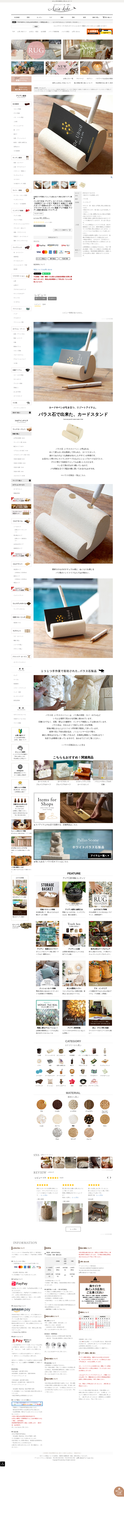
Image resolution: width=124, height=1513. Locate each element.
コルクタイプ (19, 475)
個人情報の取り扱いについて (83, 83)
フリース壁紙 (17, 723)
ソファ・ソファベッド (20, 688)
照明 (28, 17)
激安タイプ (17, 576)
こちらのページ (54, 1329)
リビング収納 (17, 109)
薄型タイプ (17, 582)
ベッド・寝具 (17, 692)
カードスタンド (18, 396)
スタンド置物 (17, 350)
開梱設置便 (17, 493)
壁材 (73, 17)
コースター (103, 26)
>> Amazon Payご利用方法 (19, 1332)
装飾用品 (16, 256)
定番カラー (18, 529)
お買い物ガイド (22, 31)
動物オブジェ (17, 346)
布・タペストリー (18, 252)
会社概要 (43, 31)
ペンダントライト (18, 199)
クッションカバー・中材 (20, 265)
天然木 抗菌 (19, 467)
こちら (18, 1427)
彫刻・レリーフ (18, 338)
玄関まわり (17, 146)
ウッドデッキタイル (19, 609)
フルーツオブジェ (18, 355)
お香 (15, 281)
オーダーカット (18, 489)
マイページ (80, 78)
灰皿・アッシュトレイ (20, 138)
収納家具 (16, 683)
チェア (15, 675)
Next (110, 135)
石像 (15, 342)
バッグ (15, 313)
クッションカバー (76, 26)
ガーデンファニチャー (20, 662)
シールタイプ (17, 526)
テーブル (16, 679)
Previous (36, 135)
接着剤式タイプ (18, 548)
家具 (84, 17)
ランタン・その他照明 (20, 203)
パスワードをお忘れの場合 (104, 78)
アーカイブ (42, 88)
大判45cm (24, 572)
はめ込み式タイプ (18, 544)
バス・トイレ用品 (18, 117)
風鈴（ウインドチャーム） (21, 240)
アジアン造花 (17, 215)
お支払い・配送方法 (73, 1453)
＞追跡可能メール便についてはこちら (55, 1309)
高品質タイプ (17, 569)
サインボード (17, 379)
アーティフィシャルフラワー (21, 224)
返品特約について (39, 264)
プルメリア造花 (18, 219)
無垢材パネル (17, 622)
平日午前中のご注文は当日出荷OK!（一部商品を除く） (33, 22)
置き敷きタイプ (18, 535)
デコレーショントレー (20, 359)
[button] (108, 1178)
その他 (15, 363)
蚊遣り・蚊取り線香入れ (20, 142)
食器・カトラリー (18, 162)
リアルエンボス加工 (21, 450)
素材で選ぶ (95, 17)
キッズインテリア (18, 696)
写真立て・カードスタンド (21, 236)
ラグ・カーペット (18, 636)
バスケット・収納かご (20, 171)
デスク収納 (17, 113)
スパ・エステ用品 (18, 375)
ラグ (50, 17)
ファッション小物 (18, 322)
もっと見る (73, 1229)
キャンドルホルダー (19, 293)
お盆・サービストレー (20, 167)
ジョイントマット (18, 595)
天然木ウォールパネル (20, 719)
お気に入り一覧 (68, 78)
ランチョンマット (18, 175)
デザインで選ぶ (18, 649)
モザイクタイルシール (20, 714)
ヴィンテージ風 (20, 442)
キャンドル (17, 297)
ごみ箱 (98, 26)
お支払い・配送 (33, 31)
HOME (36, 88)
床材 (62, 17)
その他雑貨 (17, 151)
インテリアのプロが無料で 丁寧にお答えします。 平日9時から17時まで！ (20, 752)
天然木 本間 (18, 471)
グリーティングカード (20, 408)
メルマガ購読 (65, 31)
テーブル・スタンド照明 (20, 195)
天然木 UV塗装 (19, 463)
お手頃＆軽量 (19, 438)
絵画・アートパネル (19, 334)
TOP (13, 31)
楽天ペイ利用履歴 (29, 1362)
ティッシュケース (18, 125)
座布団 (15, 269)
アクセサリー (17, 318)
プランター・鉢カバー (20, 228)
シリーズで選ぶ (18, 644)
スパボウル (17, 302)
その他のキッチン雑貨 (20, 183)
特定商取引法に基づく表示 (104, 83)
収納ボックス (85, 26)
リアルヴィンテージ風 (22, 455)
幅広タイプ (18, 446)
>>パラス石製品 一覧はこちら (73, 475)
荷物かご (16, 387)
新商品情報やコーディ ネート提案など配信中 (20, 770)
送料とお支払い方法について (61, 83)
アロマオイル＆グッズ (20, 289)
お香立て (16, 285)
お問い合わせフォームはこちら (87, 1272)
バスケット (92, 26)
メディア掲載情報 (53, 31)
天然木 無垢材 (19, 459)
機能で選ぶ (17, 640)
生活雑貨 (17, 17)
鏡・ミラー (17, 130)
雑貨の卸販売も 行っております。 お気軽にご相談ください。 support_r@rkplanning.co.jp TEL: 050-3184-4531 (20, 807)
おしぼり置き (17, 392)
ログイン (89, 78)
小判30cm (17, 572)
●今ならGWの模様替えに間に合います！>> (62, 1)
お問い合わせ (76, 31)
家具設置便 (17, 700)
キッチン (39, 17)
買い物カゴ (108, 17)
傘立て (15, 134)
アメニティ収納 (18, 383)
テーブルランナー (67, 26)
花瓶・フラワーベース (20, 232)
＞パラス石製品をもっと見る (73, 745)
